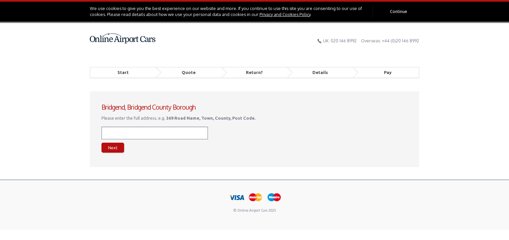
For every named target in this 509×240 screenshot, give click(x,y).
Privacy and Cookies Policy (284, 14)
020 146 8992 (344, 40)
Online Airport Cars (123, 38)
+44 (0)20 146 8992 (400, 40)
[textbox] (154, 133)
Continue (398, 11)
